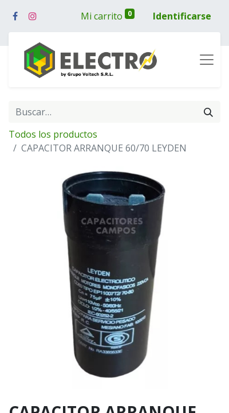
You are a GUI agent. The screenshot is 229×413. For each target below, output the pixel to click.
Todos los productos (53, 134)
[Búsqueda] (208, 112)
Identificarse (182, 16)
